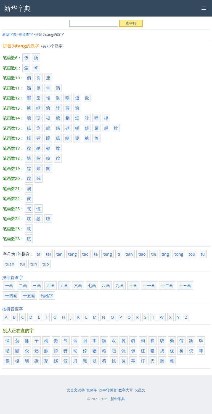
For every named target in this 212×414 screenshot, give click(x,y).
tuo (46, 264)
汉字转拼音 (108, 390)
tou (192, 254)
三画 (37, 285)
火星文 (139, 390)
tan (59, 254)
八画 (106, 285)
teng (107, 254)
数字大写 (125, 390)
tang (72, 254)
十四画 (11, 295)
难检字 (47, 295)
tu (203, 254)
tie (153, 254)
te (96, 254)
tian (129, 254)
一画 (9, 285)
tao (85, 254)
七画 (92, 285)
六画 (78, 285)
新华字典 (9, 34)
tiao (142, 254)
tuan (10, 264)
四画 (50, 285)
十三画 (185, 285)
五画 (64, 285)
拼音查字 (25, 34)
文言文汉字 (76, 390)
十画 (133, 285)
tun (33, 264)
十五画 (29, 295)
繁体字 (91, 390)
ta (39, 254)
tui (22, 264)
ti (118, 254)
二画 (23, 285)
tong (178, 254)
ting (165, 254)
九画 (119, 285)
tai (48, 254)
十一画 (149, 285)
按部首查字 (12, 277)
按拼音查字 (12, 309)
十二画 (167, 285)
